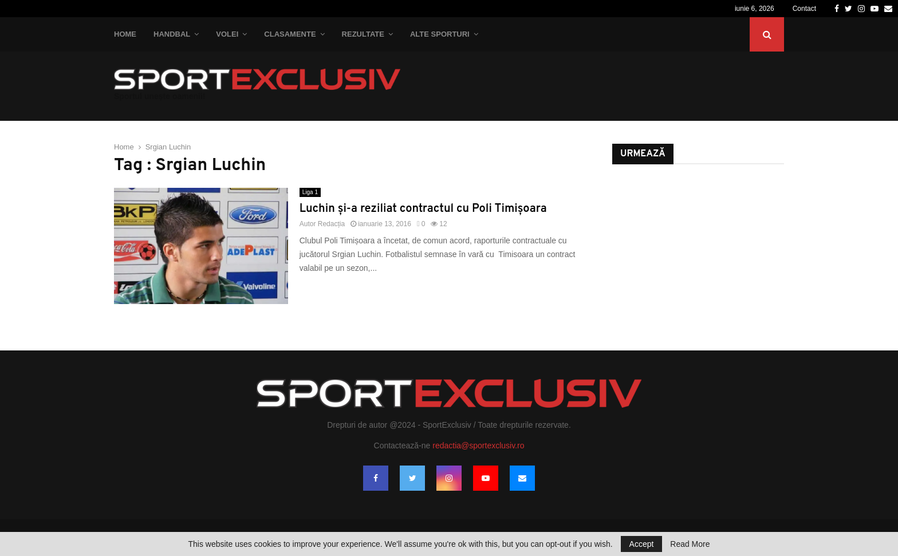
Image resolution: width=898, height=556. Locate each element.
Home (125, 34)
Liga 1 (310, 192)
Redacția (331, 224)
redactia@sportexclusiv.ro (478, 445)
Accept (641, 544)
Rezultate (363, 34)
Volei (227, 34)
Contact (804, 9)
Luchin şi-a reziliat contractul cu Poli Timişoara (423, 209)
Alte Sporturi (440, 34)
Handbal (171, 34)
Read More (690, 544)
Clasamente (290, 34)
